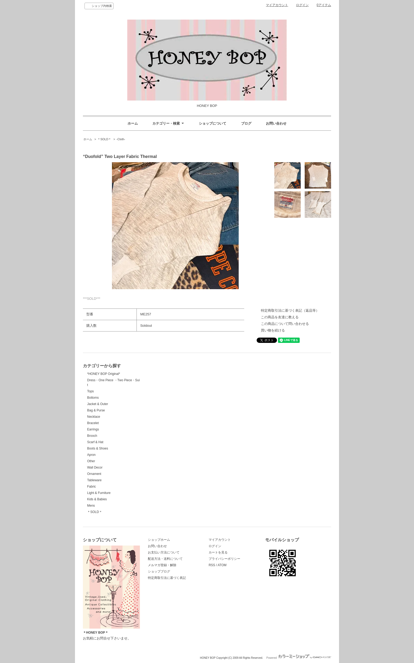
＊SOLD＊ (104, 139)
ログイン (302, 5)
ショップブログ (159, 571)
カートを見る (218, 552)
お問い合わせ (276, 123)
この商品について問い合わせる (285, 324)
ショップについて (212, 123)
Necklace (93, 417)
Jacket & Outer (97, 404)
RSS (212, 565)
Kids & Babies (97, 499)
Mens (91, 505)
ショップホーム (159, 540)
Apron (91, 455)
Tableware (94, 480)
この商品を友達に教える (280, 317)
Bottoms (93, 397)
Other (91, 461)
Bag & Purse (96, 410)
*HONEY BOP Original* (103, 374)
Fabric (91, 486)
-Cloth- (120, 139)
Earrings (93, 429)
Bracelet (93, 423)
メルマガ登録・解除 (162, 565)
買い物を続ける (273, 330)
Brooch (92, 436)
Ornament (94, 474)
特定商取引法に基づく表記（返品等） (290, 310)
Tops (90, 391)
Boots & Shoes (97, 448)
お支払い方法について (164, 552)
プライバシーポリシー (224, 559)
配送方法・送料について (165, 559)
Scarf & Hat (95, 442)
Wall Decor (94, 467)
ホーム (133, 123)
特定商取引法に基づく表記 (167, 578)
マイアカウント (277, 5)
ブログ (246, 123)
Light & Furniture (99, 493)
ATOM (222, 565)
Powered (298, 657)
